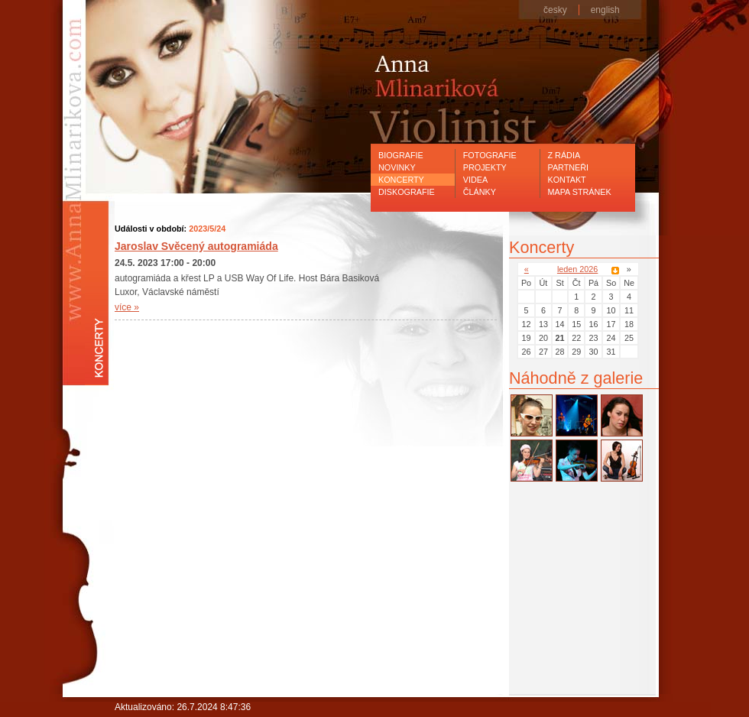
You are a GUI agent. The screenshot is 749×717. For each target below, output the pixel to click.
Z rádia (564, 155)
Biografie (400, 155)
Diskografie (406, 191)
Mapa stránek (579, 191)
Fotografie (490, 155)
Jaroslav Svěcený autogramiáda (196, 246)
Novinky (397, 167)
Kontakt (567, 179)
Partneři (568, 167)
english (605, 10)
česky (555, 10)
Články (479, 191)
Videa (475, 179)
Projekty (485, 167)
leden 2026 (577, 269)
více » (127, 307)
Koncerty (401, 179)
